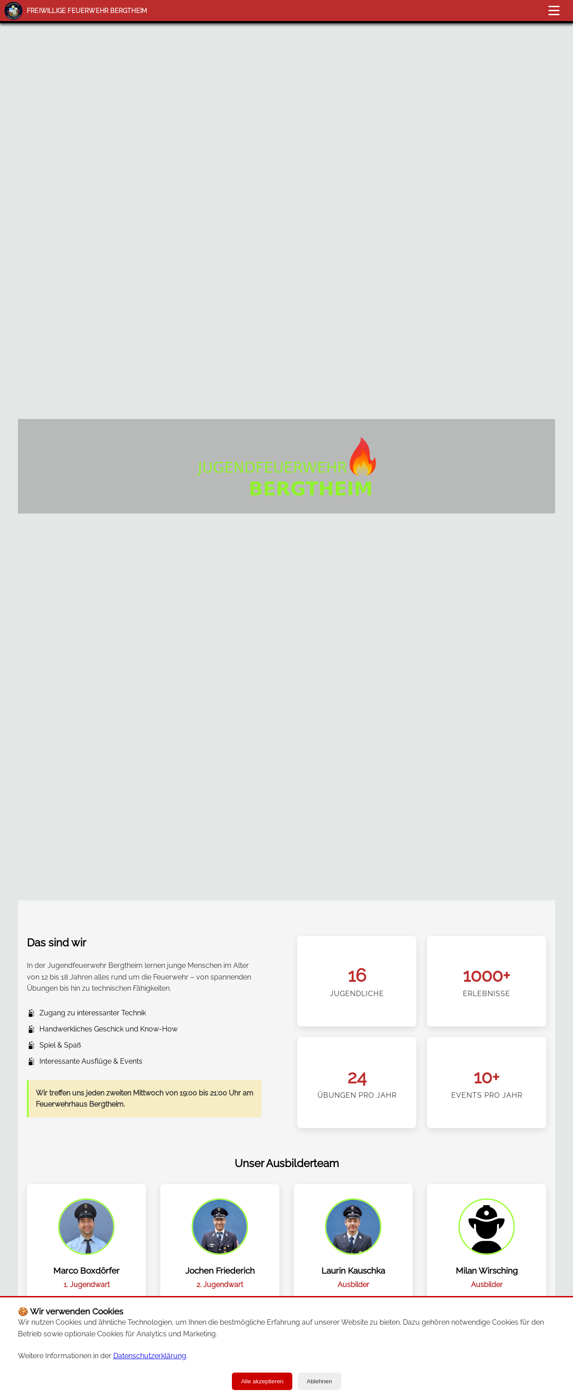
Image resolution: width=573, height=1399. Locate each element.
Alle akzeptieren (262, 1381)
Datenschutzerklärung (149, 1356)
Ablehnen (319, 1381)
